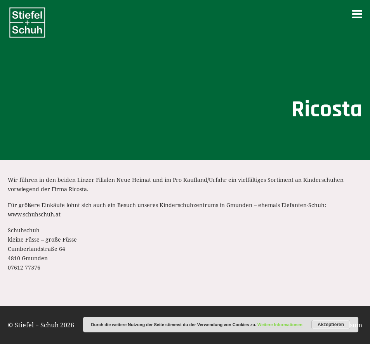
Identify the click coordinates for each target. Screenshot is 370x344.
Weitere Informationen (279, 324)
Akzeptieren (331, 324)
